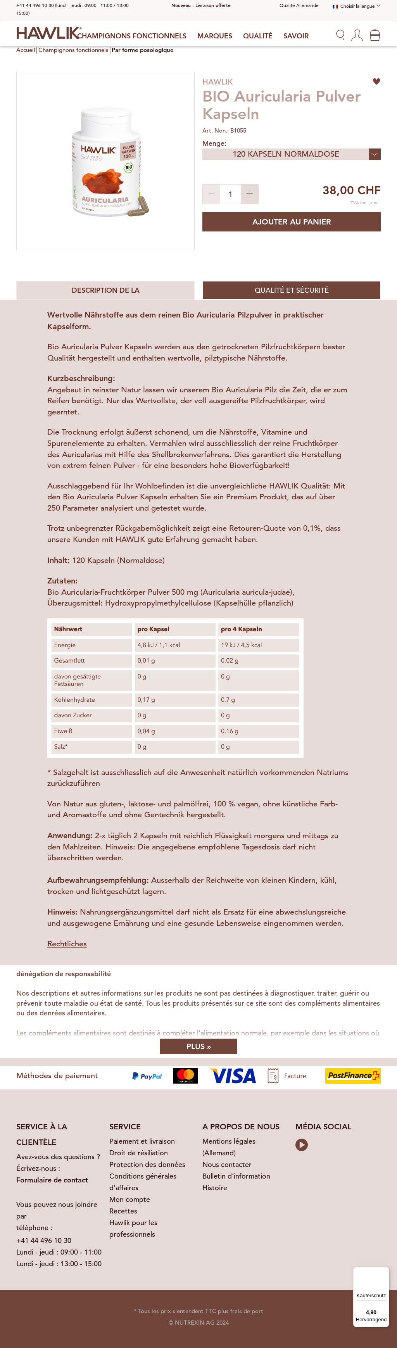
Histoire (214, 1187)
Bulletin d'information (236, 1176)
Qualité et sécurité (292, 290)
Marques (214, 35)
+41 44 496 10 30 (43, 1240)
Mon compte (129, 1199)
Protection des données (147, 1164)
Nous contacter (227, 1164)
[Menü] (384, 1271)
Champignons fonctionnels (131, 35)
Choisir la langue (354, 6)
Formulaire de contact (52, 1179)
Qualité (258, 35)
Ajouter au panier (291, 221)
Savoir (296, 35)
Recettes (123, 1210)
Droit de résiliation (138, 1152)
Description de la (106, 290)
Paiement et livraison (142, 1141)
